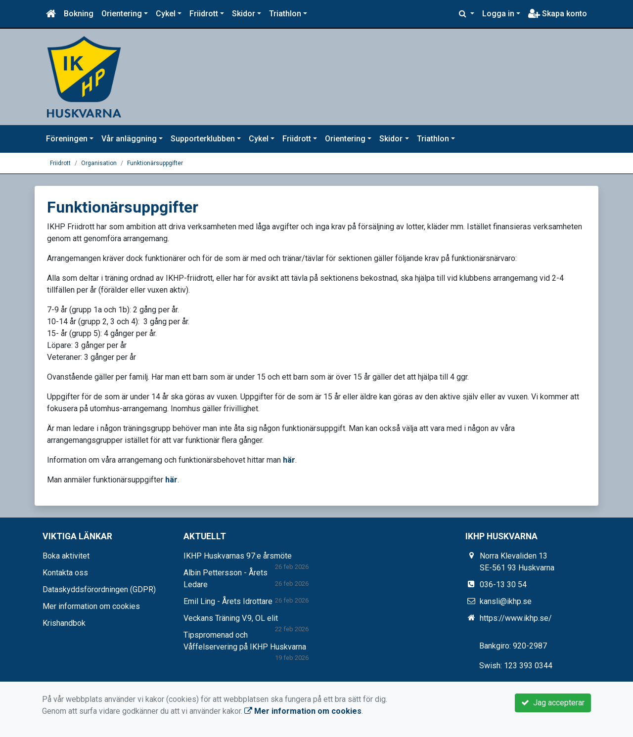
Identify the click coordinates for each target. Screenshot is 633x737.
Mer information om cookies (91, 606)
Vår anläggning (129, 138)
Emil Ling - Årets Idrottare (227, 601)
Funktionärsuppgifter (155, 163)
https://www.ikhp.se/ (516, 618)
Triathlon (285, 13)
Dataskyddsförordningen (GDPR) (99, 589)
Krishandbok (64, 623)
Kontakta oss (65, 572)
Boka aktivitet (66, 556)
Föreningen (67, 138)
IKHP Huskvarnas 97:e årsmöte (237, 556)
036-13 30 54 (503, 584)
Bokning (78, 13)
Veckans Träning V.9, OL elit (230, 618)
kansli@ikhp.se (506, 601)
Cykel (166, 13)
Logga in (498, 13)
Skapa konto (557, 13)
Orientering (121, 13)
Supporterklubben (203, 138)
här (289, 460)
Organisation (99, 163)
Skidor (243, 13)
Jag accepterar (553, 702)
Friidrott (203, 13)
